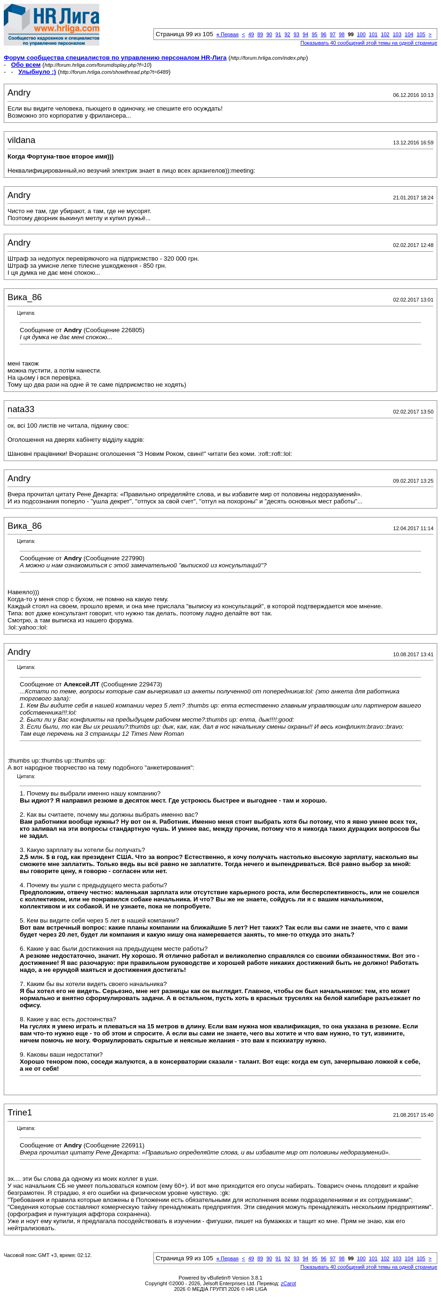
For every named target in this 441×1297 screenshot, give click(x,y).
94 (305, 34)
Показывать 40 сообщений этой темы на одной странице (368, 43)
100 (361, 34)
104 (409, 34)
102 (385, 34)
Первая (227, 34)
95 (314, 34)
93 (296, 34)
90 (269, 34)
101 (373, 34)
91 (278, 34)
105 (421, 34)
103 (397, 34)
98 (342, 34)
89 (260, 34)
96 (323, 34)
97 (333, 34)
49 (251, 34)
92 (287, 34)
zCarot (288, 1283)
